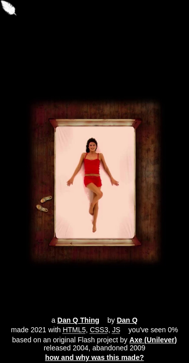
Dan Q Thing (78, 320)
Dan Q (127, 320)
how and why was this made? (94, 357)
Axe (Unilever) (153, 340)
